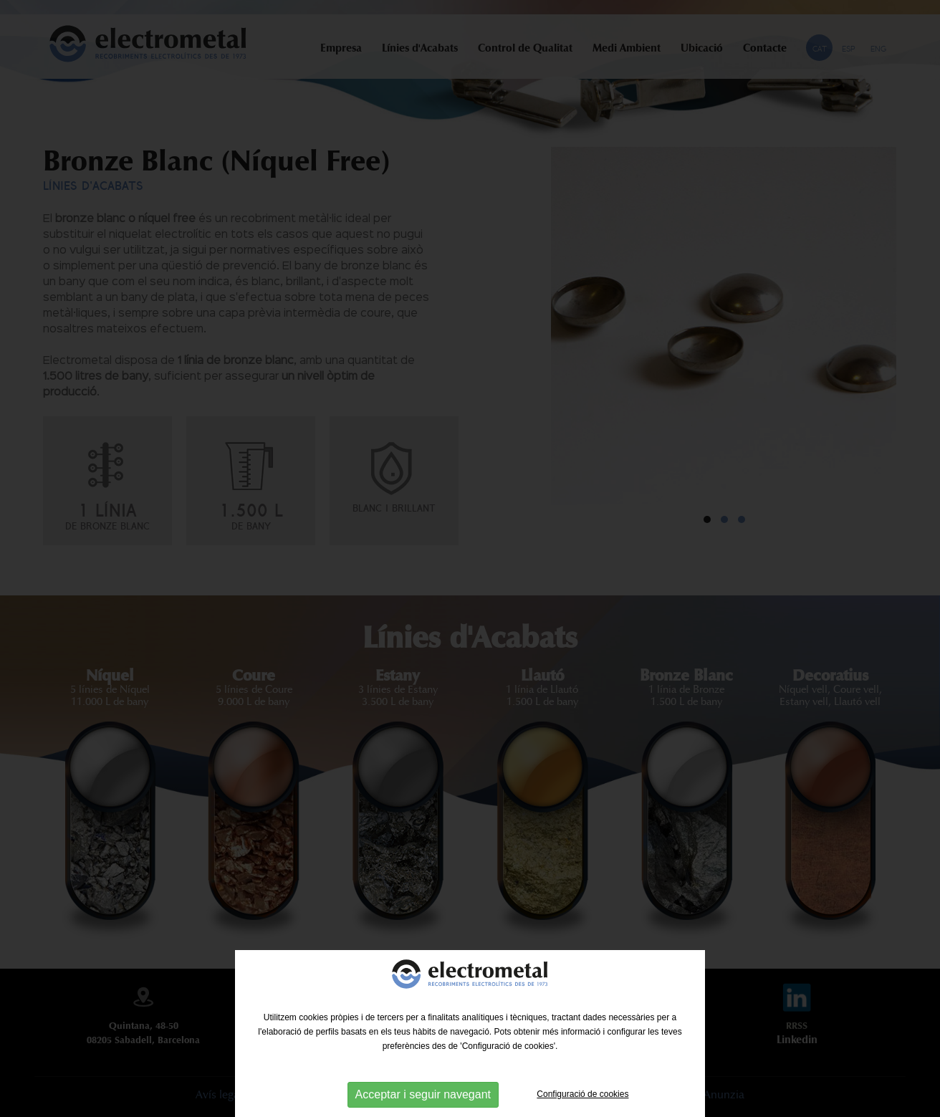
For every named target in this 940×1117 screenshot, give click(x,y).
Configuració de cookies (582, 1094)
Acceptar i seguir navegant (423, 1094)
